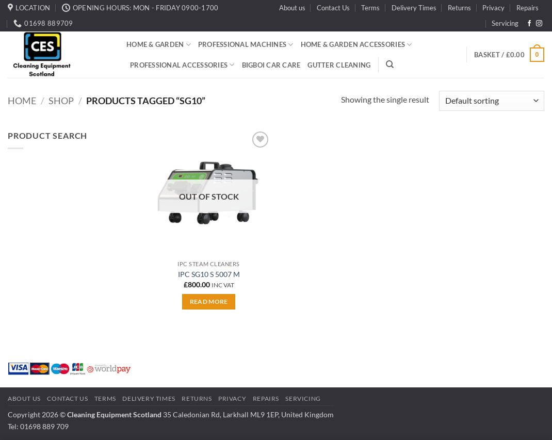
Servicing (505, 23)
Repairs (527, 8)
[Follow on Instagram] (539, 23)
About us (292, 8)
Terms (370, 8)
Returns (459, 8)
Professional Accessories (182, 65)
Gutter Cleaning (338, 65)
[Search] (390, 64)
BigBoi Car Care (271, 65)
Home (22, 100)
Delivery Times (414, 8)
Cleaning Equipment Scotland (114, 414)
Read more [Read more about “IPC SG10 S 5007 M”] (209, 301)
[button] (509, 54)
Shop (61, 100)
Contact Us (333, 8)
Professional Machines (246, 45)
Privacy (493, 8)
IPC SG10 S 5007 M (209, 274)
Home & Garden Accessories (356, 45)
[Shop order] (491, 101)
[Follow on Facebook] (529, 23)
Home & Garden (158, 45)
